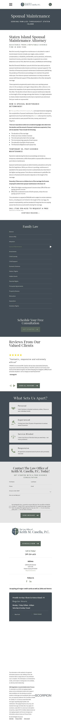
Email (32, 486)
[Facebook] (27, 581)
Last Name (33, 482)
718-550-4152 (30, 554)
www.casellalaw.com (14, 650)
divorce (36, 116)
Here (39, 508)
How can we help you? (14, 495)
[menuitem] (30, 231)
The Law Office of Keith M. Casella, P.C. (22, 111)
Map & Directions (31, 571)
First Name (11, 482)
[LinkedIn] (30, 581)
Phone (10, 486)
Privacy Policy (28, 671)
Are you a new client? (14, 491)
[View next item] (14, 386)
